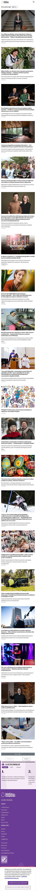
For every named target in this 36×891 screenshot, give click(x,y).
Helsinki (3, 829)
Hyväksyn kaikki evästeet (18, 883)
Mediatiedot (4, 845)
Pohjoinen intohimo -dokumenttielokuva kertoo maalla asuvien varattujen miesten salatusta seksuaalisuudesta (13, 778)
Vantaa (3, 836)
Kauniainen (4, 834)
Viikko (11, 767)
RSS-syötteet (4, 822)
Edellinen (9, 758)
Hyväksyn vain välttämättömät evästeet (17, 887)
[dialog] (18, 879)
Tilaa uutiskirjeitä (5, 850)
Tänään (5, 767)
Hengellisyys (4, 815)
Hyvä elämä (4, 810)
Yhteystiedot (4, 843)
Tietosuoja (3, 848)
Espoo (3, 831)
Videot (3, 820)
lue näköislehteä (6, 853)
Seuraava (26, 758)
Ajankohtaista (5, 807)
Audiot (3, 817)
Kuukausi (18, 767)
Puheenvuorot (5, 812)
